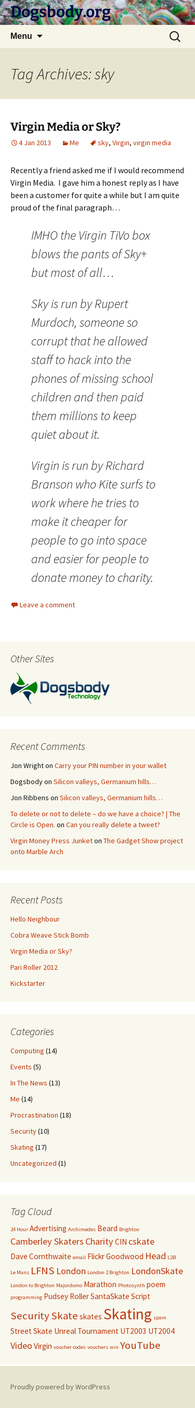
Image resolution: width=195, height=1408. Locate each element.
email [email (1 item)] (79, 1257)
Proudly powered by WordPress (60, 1386)
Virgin (120, 142)
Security (23, 1131)
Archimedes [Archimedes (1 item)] (82, 1229)
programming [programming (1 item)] (26, 1297)
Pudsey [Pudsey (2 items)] (56, 1296)
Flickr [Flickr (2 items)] (96, 1256)
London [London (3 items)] (71, 1271)
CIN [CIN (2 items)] (121, 1242)
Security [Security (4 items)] (29, 1315)
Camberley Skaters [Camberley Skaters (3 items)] (47, 1241)
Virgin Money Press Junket (51, 840)
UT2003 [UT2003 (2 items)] (133, 1331)
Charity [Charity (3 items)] (99, 1241)
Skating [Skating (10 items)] (127, 1313)
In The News (28, 1083)
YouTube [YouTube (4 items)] (140, 1345)
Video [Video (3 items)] (21, 1345)
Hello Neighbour (35, 919)
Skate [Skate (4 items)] (64, 1315)
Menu (21, 36)
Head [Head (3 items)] (155, 1256)
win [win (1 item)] (114, 1347)
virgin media (152, 142)
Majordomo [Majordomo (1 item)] (69, 1285)
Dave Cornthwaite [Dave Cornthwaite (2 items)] (40, 1256)
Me (74, 142)
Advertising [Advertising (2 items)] (48, 1228)
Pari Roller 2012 (34, 967)
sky (103, 142)
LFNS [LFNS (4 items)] (43, 1270)
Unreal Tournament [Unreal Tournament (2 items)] (86, 1331)
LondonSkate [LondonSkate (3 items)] (157, 1271)
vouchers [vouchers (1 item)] (97, 1347)
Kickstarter (27, 983)
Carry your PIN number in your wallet (110, 765)
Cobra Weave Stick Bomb (49, 935)
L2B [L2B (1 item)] (171, 1257)
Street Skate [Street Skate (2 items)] (31, 1331)
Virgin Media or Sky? (65, 127)
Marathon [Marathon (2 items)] (100, 1284)
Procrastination (34, 1115)
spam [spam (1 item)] (159, 1317)
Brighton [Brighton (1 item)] (129, 1229)
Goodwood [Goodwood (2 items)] (125, 1256)
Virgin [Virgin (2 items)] (43, 1346)
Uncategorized (33, 1163)
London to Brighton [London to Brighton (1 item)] (32, 1285)
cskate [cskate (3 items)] (141, 1241)
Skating (22, 1147)
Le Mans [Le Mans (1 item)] (19, 1272)
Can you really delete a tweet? (113, 824)
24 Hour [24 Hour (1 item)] (19, 1229)
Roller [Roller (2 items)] (79, 1296)
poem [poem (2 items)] (156, 1284)
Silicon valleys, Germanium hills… (105, 781)
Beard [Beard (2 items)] (107, 1228)
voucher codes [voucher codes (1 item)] (70, 1347)
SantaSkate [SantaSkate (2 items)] (109, 1296)
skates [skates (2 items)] (91, 1316)
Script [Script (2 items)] (140, 1296)
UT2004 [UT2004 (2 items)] (161, 1331)
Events (21, 1066)
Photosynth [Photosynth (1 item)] (131, 1285)
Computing (27, 1050)
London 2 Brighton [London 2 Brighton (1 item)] (108, 1272)
